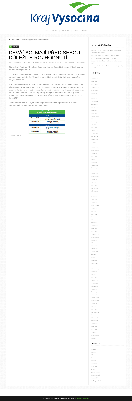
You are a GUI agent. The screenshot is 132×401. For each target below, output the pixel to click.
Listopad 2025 (95, 90)
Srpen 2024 (94, 127)
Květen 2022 (94, 191)
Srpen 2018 (94, 309)
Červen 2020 (94, 248)
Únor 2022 (94, 197)
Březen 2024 (94, 139)
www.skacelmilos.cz (83, 398)
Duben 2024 (94, 136)
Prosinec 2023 (95, 148)
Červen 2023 (94, 159)
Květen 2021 (94, 220)
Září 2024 (93, 124)
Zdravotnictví (95, 378)
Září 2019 (93, 274)
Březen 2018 (94, 323)
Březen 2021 (94, 225)
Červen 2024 (94, 130)
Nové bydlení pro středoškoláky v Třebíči (103, 58)
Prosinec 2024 (95, 116)
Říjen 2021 (94, 208)
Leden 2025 (94, 113)
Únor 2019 (94, 292)
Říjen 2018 (94, 303)
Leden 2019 (94, 295)
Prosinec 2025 (95, 87)
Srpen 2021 (94, 214)
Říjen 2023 (94, 153)
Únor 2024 (94, 142)
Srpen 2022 (94, 185)
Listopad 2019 (95, 269)
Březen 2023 (94, 165)
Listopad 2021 (95, 205)
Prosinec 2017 (95, 332)
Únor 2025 (94, 110)
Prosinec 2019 (95, 266)
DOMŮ (46, 31)
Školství (18, 39)
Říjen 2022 (94, 179)
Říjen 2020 (94, 240)
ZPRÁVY (54, 31)
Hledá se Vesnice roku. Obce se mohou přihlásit (105, 55)
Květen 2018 (94, 318)
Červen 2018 (94, 315)
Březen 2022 (94, 194)
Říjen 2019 (94, 272)
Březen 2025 (94, 107)
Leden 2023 (94, 171)
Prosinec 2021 (95, 202)
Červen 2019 (94, 280)
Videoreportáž (95, 375)
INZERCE (84, 31)
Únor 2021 (94, 228)
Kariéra (93, 352)
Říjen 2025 (94, 93)
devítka (45, 62)
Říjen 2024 (94, 122)
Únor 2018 (94, 326)
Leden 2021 (94, 231)
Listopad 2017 (95, 335)
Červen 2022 (94, 188)
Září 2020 (93, 243)
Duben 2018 (94, 321)
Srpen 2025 (94, 96)
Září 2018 (93, 306)
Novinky (93, 360)
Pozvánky (94, 363)
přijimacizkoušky (53, 62)
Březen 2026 (94, 78)
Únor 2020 (94, 260)
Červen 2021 (94, 217)
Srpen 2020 (94, 246)
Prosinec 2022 (95, 174)
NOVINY (76, 31)
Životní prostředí (96, 381)
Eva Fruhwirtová (15, 62)
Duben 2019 (94, 286)
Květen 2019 (94, 283)
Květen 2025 (94, 101)
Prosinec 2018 (95, 297)
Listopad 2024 (95, 119)
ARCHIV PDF (65, 31)
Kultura (93, 355)
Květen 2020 (94, 251)
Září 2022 (93, 182)
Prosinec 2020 (95, 234)
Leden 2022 (94, 199)
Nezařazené (94, 358)
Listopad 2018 (95, 300)
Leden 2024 (94, 145)
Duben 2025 (94, 104)
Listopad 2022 (95, 176)
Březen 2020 (94, 257)
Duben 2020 (94, 254)
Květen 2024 (94, 133)
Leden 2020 (94, 263)
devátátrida (38, 62)
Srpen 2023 (94, 156)
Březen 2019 (94, 289)
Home (11, 39)
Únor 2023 (94, 168)
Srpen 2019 (94, 277)
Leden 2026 (94, 84)
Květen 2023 (94, 162)
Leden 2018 (94, 329)
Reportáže (94, 366)
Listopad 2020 (95, 237)
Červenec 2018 (95, 312)
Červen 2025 (94, 99)
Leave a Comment (69, 62)
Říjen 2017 (94, 338)
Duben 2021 (94, 223)
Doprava (93, 349)
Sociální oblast (95, 372)
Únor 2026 (94, 81)
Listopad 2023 (95, 150)
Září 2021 (93, 211)
